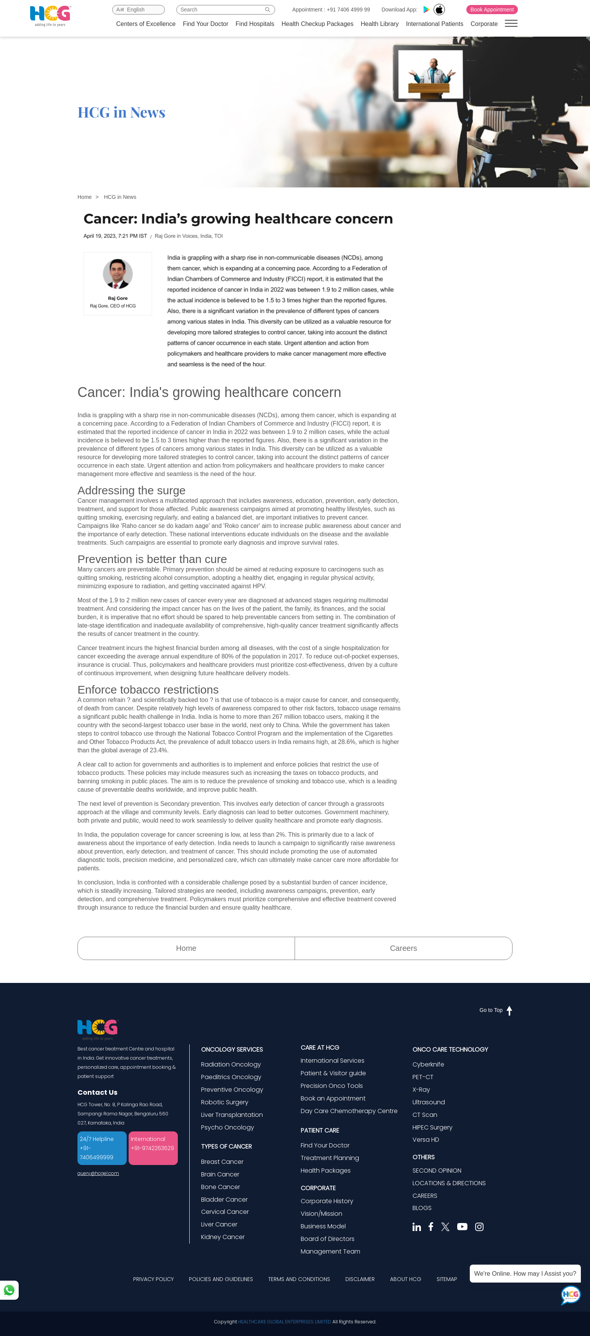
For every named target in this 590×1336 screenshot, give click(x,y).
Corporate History (327, 1201)
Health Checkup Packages (318, 24)
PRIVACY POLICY (153, 1279)
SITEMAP (447, 1279)
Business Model (323, 1226)
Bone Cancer (220, 1187)
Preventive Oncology (232, 1089)
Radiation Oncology (231, 1064)
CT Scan (425, 1114)
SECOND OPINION (437, 1170)
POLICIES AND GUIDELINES (221, 1279)
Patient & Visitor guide (333, 1073)
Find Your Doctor (205, 24)
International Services (332, 1060)
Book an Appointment (333, 1098)
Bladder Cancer (224, 1199)
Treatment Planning (330, 1158)
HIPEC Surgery (433, 1127)
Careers (403, 948)
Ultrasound (429, 1102)
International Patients (434, 24)
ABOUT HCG (405, 1279)
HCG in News (120, 197)
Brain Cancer (220, 1174)
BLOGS (422, 1208)
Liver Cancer (219, 1224)
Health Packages (326, 1170)
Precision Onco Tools (332, 1085)
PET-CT (423, 1077)
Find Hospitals (254, 24)
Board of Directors (328, 1238)
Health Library (380, 24)
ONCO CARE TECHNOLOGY (450, 1049)
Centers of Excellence (146, 24)
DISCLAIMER (360, 1279)
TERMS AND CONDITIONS (299, 1279)
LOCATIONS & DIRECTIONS (449, 1183)
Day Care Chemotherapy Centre (349, 1111)
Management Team (330, 1251)
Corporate (484, 24)
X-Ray (421, 1089)
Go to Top (496, 1010)
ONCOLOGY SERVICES (232, 1049)
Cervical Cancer (225, 1211)
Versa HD (426, 1139)
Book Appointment (492, 9)
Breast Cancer (222, 1161)
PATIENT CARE (320, 1130)
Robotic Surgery (224, 1102)
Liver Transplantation (232, 1114)
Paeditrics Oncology (231, 1077)
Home (84, 197)
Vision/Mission (321, 1213)
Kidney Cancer (223, 1237)
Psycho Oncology (227, 1127)
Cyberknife (428, 1064)
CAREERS (425, 1195)
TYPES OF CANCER (226, 1146)
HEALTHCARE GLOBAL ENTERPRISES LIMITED (284, 1321)
